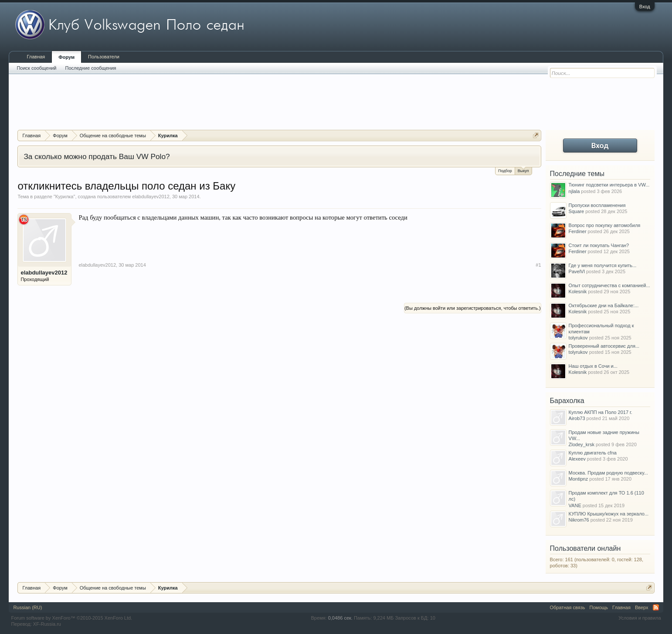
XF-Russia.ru (47, 624)
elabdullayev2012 (151, 196)
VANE (575, 505)
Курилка (64, 196)
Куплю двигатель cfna (593, 452)
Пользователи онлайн (585, 548)
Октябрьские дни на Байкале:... (604, 305)
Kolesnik (578, 291)
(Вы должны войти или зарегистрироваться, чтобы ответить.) (472, 308)
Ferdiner (578, 231)
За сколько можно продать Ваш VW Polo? (97, 156)
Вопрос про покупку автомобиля (605, 225)
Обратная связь (567, 607)
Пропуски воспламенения (597, 205)
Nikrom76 (579, 519)
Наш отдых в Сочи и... (593, 366)
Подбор (505, 171)
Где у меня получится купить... (603, 265)
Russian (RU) (27, 607)
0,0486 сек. (340, 617)
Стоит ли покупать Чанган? (599, 245)
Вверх (641, 607)
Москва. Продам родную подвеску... (608, 472)
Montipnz (578, 478)
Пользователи (103, 56)
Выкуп (523, 170)
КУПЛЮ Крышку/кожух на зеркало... (608, 513)
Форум (66, 57)
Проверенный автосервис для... (604, 346)
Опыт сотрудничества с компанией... (609, 285)
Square (576, 211)
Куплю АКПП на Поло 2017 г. (600, 412)
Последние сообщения (90, 68)
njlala (574, 191)
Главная (36, 56)
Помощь (599, 607)
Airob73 (577, 418)
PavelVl (577, 271)
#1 (538, 265)
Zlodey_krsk (581, 444)
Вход (644, 6)
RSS (656, 607)
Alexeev (577, 458)
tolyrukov (578, 337)
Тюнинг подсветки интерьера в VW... (609, 184)
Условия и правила (639, 617)
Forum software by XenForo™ (71, 617)
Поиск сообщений (36, 68)
